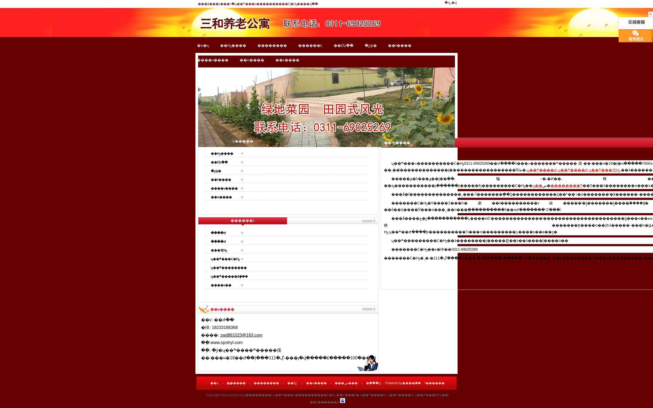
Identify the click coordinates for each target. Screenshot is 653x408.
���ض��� (346, 383)
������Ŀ (310, 45)
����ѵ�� (221, 285)
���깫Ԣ (219, 250)
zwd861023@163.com (241, 335)
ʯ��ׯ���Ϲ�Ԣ (225, 259)
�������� (272, 45)
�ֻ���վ (373, 383)
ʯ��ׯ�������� (229, 268)
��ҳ (214, 383)
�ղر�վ (451, 2)
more (367, 221)
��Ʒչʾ (292, 383)
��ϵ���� (287, 60)
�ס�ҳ (203, 45)
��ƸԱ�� (344, 45)
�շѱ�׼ (371, 45)
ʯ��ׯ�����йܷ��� (229, 276)
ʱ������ (434, 383)
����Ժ (218, 233)
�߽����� (236, 383)
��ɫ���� (400, 45)
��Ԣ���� (233, 45)
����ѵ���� (213, 60)
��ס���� (252, 60)
